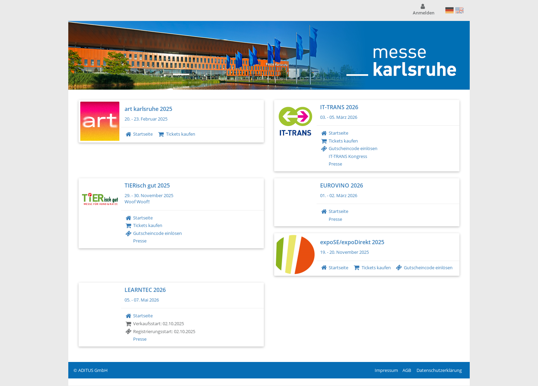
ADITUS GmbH (93, 370)
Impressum (386, 370)
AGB (406, 370)
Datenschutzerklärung (439, 370)
